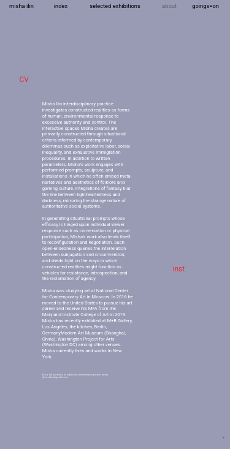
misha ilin (21, 5)
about (169, 5)
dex (62, 5)
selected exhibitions (115, 5)
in (56, 5)
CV (23, 79)
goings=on (205, 5)
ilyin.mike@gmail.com (55, 377)
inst (179, 269)
